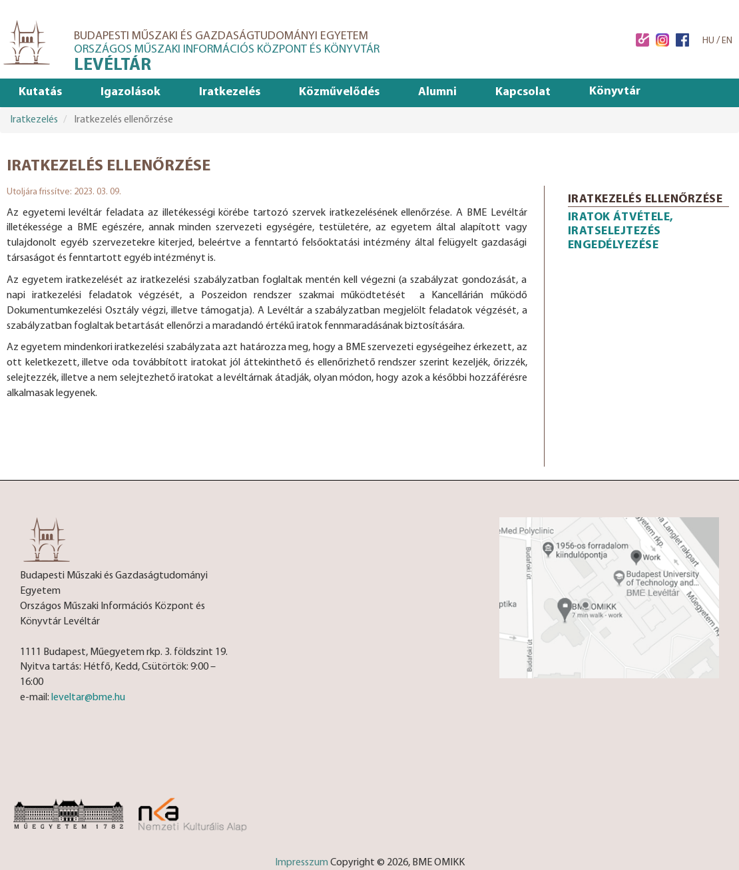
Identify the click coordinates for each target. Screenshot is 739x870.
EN (727, 41)
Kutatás (40, 92)
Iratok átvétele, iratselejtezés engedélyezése (621, 231)
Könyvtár (614, 91)
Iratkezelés (229, 92)
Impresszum (301, 862)
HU (708, 41)
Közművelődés (339, 92)
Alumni (437, 92)
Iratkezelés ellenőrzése (645, 199)
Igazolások (130, 92)
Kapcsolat (523, 92)
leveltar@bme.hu (88, 697)
